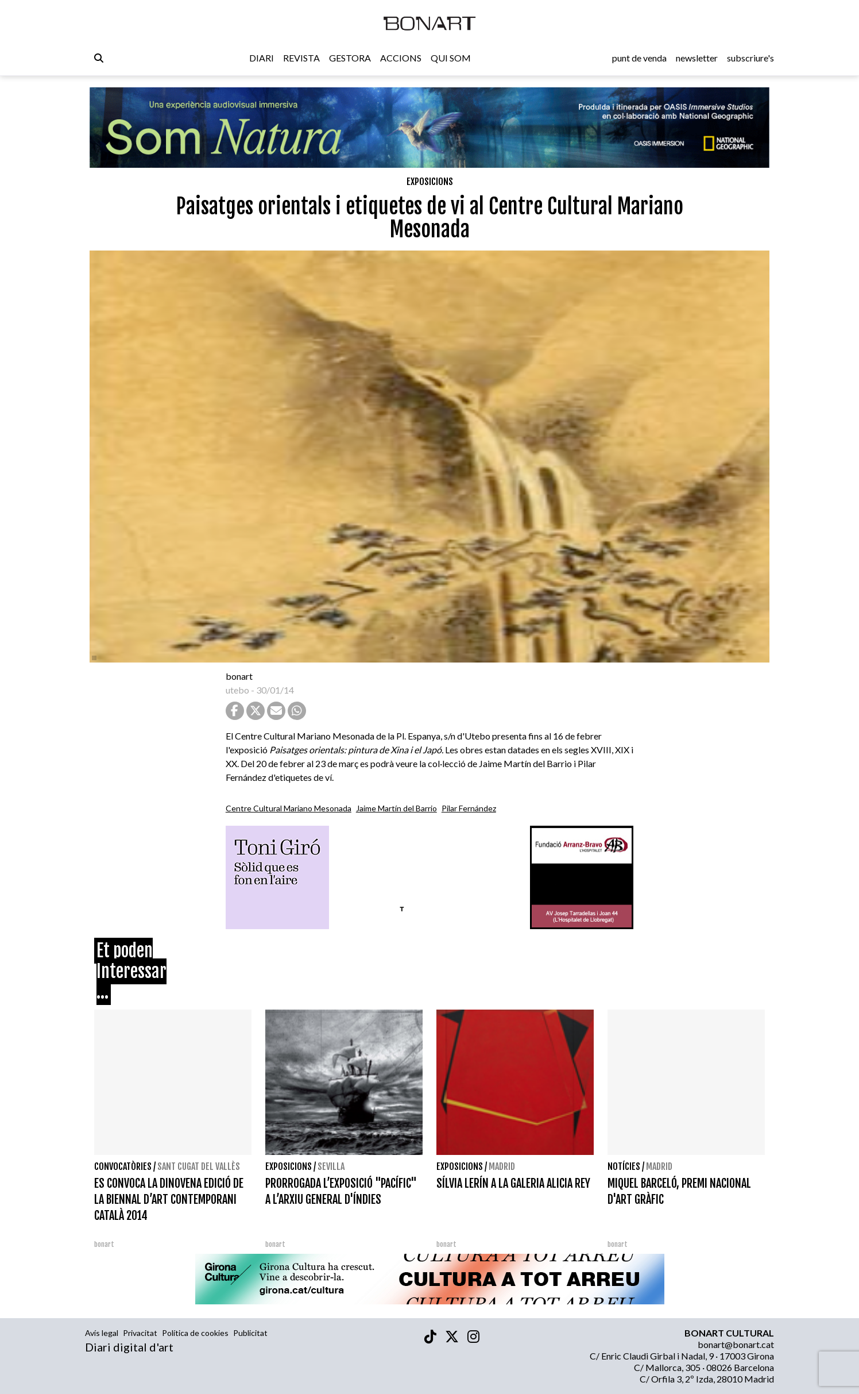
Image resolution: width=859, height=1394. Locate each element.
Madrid (502, 1166)
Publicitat (250, 1333)
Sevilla (331, 1166)
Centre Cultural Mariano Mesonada (288, 808)
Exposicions (430, 181)
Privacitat (140, 1333)
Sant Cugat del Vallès (198, 1166)
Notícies (624, 1166)
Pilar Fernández (469, 808)
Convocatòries (123, 1166)
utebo (237, 689)
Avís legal (101, 1333)
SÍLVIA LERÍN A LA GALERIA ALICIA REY (513, 1183)
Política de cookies (195, 1333)
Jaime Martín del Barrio (396, 808)
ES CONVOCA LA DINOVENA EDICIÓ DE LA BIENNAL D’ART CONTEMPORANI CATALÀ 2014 (168, 1199)
